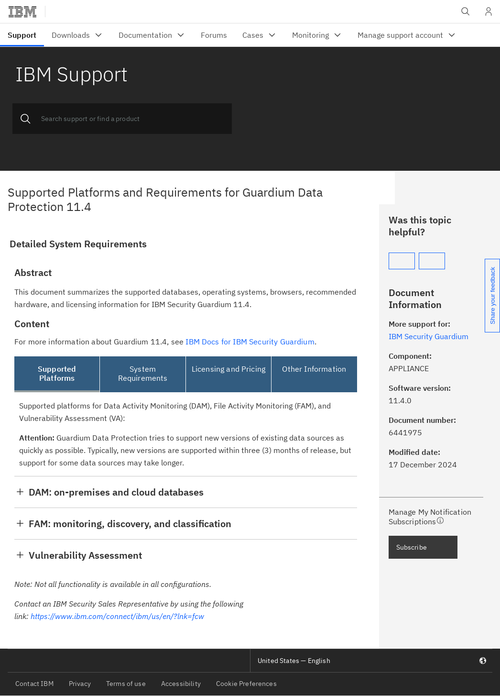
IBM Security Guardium (428, 336)
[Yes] (402, 261)
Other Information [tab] (314, 369)
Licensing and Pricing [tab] (228, 369)
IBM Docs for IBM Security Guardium (249, 341)
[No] (432, 261)
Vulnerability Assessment (85, 555)
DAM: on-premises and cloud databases (116, 492)
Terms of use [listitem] (126, 683)
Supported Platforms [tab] (57, 373)
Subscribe (411, 547)
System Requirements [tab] (143, 373)
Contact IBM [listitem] (34, 683)
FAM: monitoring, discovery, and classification (130, 523)
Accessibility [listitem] (181, 683)
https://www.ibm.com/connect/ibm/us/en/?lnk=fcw (117, 616)
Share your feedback (492, 295)
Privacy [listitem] (80, 683)
